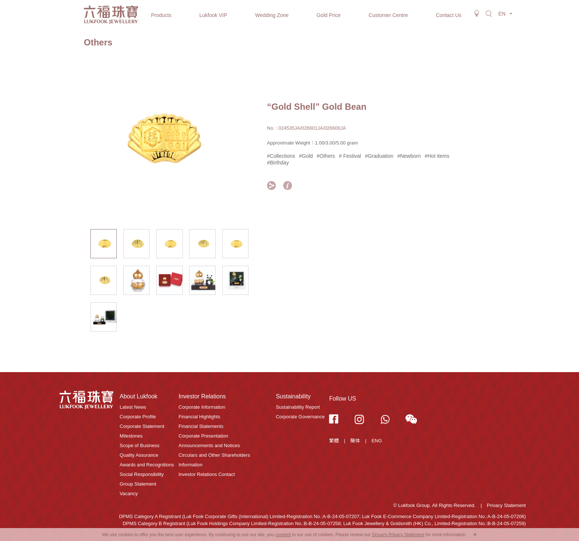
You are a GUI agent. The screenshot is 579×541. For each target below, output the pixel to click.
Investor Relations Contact (207, 474)
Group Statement (138, 484)
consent (283, 534)
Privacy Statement (506, 505)
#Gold (306, 156)
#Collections (281, 156)
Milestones (131, 436)
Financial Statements (201, 426)
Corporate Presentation (203, 436)
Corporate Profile (138, 416)
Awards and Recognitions (147, 464)
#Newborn (409, 156)
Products (161, 15)
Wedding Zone (272, 15)
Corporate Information (202, 407)
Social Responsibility (142, 474)
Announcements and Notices (209, 445)
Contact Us (448, 15)
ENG (376, 440)
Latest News (133, 407)
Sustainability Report (298, 407)
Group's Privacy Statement (398, 534)
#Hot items (437, 156)
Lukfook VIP (213, 15)
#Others (326, 156)
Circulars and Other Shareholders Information (214, 459)
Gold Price (328, 15)
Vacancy (129, 493)
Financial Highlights (199, 416)
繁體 (334, 440)
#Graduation (379, 156)
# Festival (350, 156)
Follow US (342, 398)
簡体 (355, 440)
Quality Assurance (139, 455)
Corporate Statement (142, 426)
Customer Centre (388, 15)
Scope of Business (140, 445)
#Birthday (278, 163)
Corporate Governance (300, 416)
